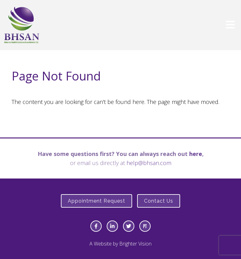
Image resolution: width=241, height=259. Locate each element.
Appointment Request (96, 201)
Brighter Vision (135, 243)
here (195, 154)
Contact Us (158, 201)
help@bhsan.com (148, 163)
